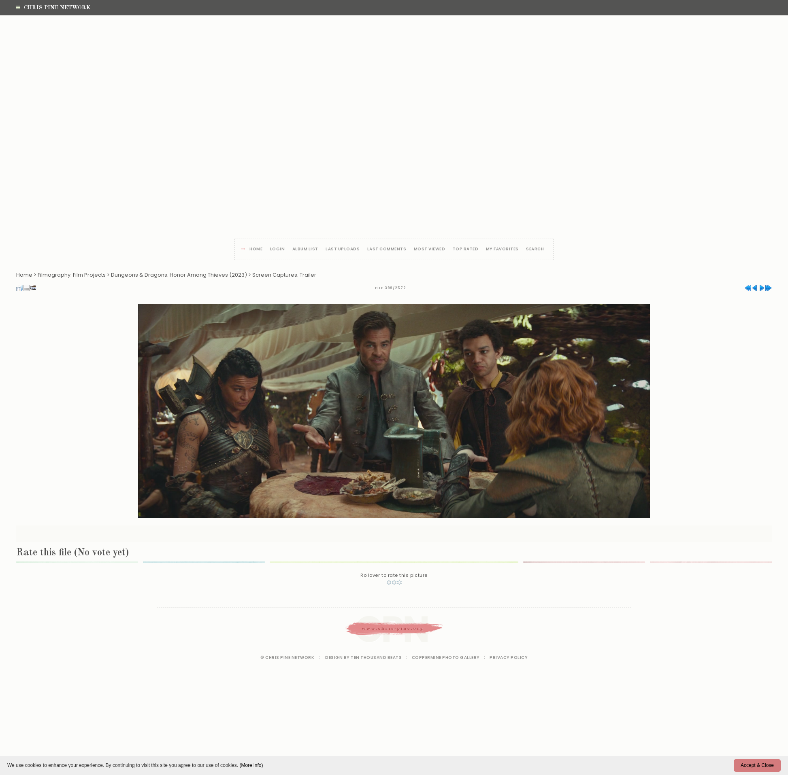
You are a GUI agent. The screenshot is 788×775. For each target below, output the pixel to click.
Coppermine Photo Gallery (446, 657)
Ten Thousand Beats (376, 657)
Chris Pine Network (53, 8)
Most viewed (429, 249)
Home (255, 249)
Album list (305, 249)
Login (277, 249)
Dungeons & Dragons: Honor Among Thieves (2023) (179, 275)
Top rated (466, 249)
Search (535, 249)
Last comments (387, 249)
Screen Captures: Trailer (284, 275)
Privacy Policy (509, 657)
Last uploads (343, 249)
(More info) (251, 765)
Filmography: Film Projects (72, 275)
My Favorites (502, 249)
